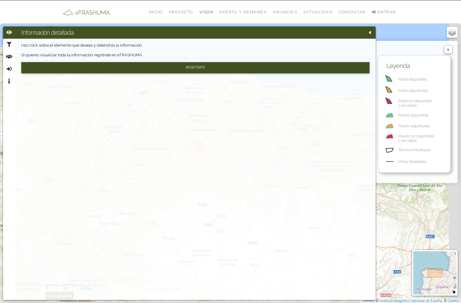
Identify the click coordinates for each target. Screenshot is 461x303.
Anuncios (285, 12)
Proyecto (181, 12)
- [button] (150, 38)
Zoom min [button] (150, 47)
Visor (206, 12)
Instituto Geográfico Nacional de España (411, 301)
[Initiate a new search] (150, 68)
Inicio (156, 12)
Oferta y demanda (243, 12)
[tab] (9, 32)
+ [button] (150, 30)
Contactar (352, 12)
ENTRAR (384, 12)
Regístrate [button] (79, 77)
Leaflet (368, 301)
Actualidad (318, 12)
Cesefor (453, 301)
